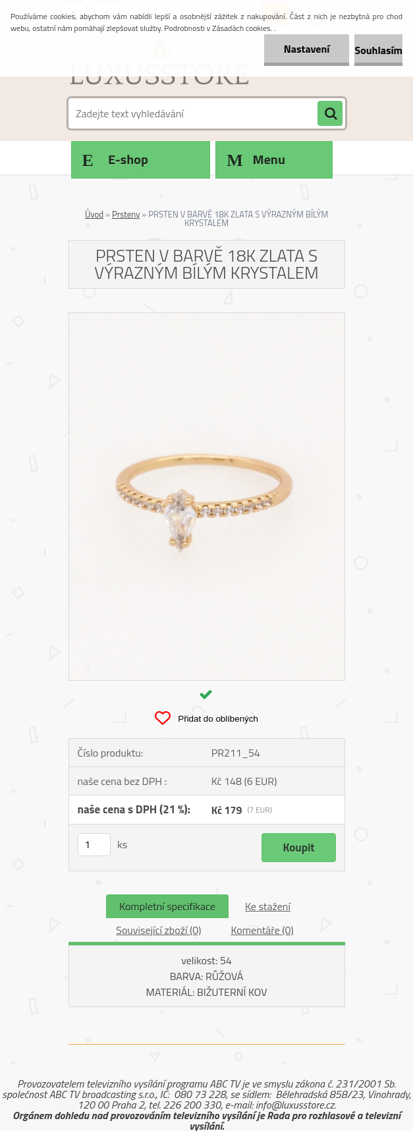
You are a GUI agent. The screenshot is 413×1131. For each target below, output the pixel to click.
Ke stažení (267, 906)
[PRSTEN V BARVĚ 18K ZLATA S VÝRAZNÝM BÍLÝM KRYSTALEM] (206, 318)
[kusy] (94, 844)
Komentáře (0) (262, 930)
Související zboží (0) (158, 930)
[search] (330, 114)
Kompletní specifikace (167, 906)
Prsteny (126, 214)
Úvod (94, 214)
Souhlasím (378, 50)
